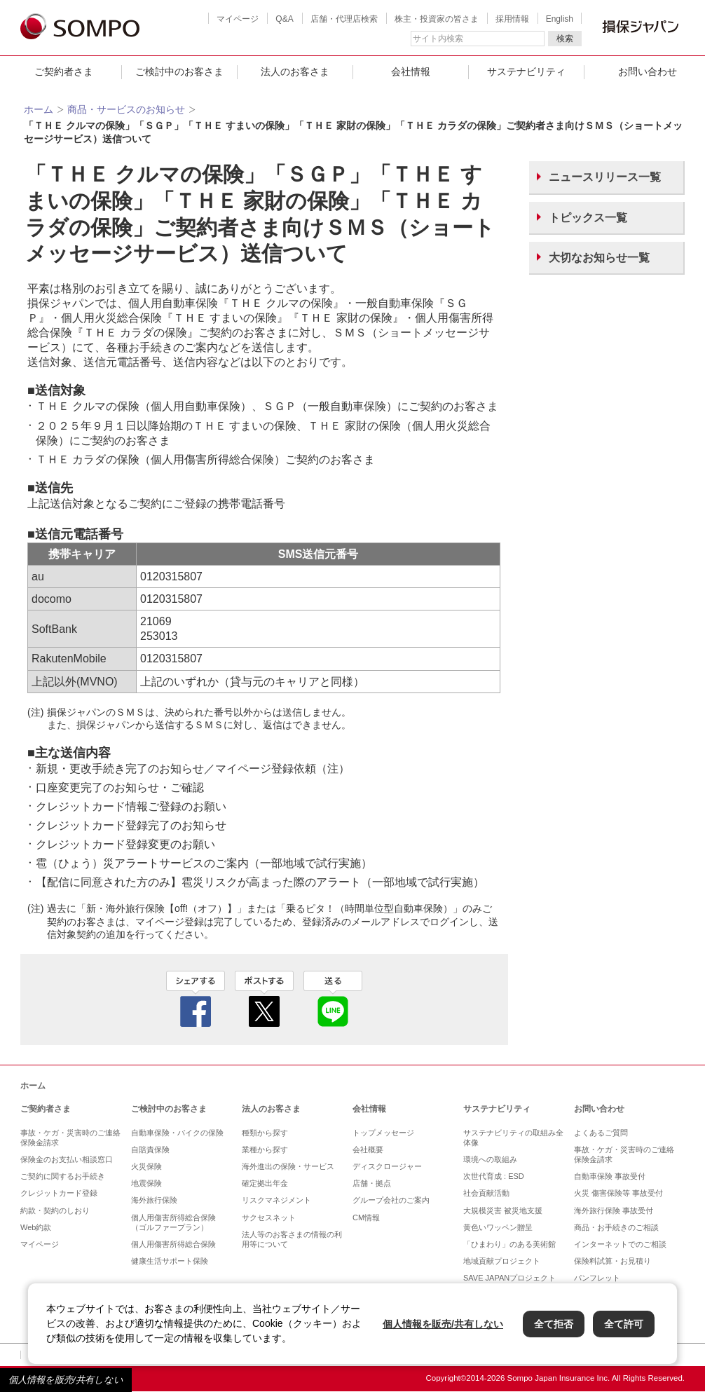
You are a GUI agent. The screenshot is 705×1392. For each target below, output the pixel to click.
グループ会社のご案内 (391, 1200)
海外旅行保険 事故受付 (613, 1210)
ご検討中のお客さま (179, 71)
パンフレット (597, 1278)
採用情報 (512, 19)
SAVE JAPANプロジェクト (509, 1278)
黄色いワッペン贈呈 (498, 1227)
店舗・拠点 (371, 1183)
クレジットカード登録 (58, 1193)
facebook (195, 999)
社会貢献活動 (486, 1193)
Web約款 (35, 1227)
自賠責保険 (150, 1149)
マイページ (238, 19)
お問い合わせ (599, 1109)
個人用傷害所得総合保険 (173, 1244)
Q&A (284, 19)
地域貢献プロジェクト (501, 1261)
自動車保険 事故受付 (609, 1176)
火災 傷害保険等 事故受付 (618, 1193)
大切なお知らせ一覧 (599, 258)
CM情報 (366, 1217)
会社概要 (367, 1149)
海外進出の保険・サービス (288, 1166)
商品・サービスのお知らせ (126, 109)
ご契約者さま (63, 71)
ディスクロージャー (387, 1166)
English (559, 19)
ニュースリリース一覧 (605, 177)
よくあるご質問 (601, 1132)
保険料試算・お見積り (612, 1261)
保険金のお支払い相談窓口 (66, 1159)
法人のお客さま (295, 71)
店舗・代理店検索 (344, 19)
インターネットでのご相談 (620, 1244)
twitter (264, 999)
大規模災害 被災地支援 (502, 1210)
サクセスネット (269, 1217)
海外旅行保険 (154, 1200)
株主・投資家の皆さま (437, 19)
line (332, 999)
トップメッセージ (383, 1132)
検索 (564, 38)
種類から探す (265, 1132)
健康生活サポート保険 (169, 1261)
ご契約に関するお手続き (62, 1176)
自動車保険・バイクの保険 (177, 1132)
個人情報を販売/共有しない (65, 1379)
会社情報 (410, 71)
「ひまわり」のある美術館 (509, 1244)
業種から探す (265, 1149)
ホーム (38, 109)
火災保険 (146, 1166)
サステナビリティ (526, 71)
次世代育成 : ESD (493, 1176)
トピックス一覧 (588, 218)
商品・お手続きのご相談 (616, 1227)
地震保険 (146, 1183)
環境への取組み (490, 1159)
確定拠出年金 (265, 1183)
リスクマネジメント (276, 1200)
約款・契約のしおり (55, 1210)
